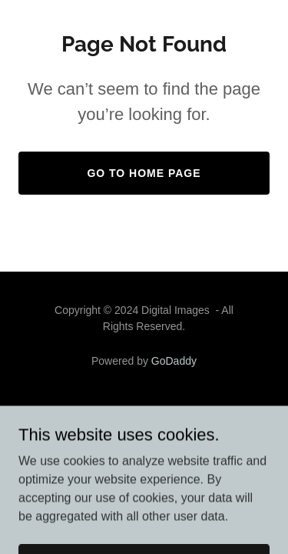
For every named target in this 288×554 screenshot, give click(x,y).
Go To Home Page (143, 173)
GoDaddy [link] (174, 361)
